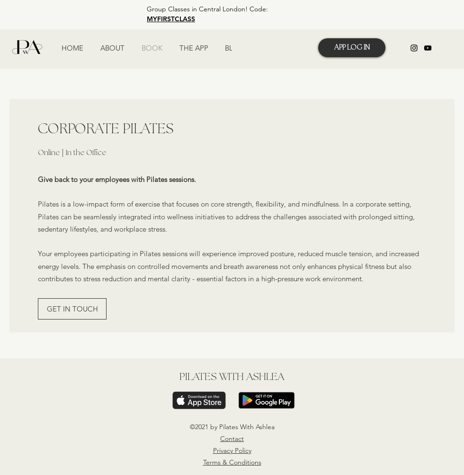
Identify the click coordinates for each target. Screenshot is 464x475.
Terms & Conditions (232, 462)
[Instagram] (414, 47)
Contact (232, 438)
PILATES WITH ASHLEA (231, 377)
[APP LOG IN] (351, 47)
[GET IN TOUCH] (72, 309)
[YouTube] (427, 47)
